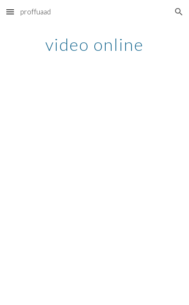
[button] (10, 11)
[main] (94, 44)
